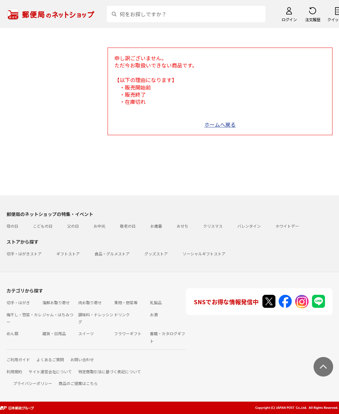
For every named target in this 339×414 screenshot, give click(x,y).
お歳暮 (156, 226)
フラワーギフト (127, 333)
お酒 (154, 314)
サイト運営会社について (50, 371)
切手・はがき (18, 302)
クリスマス (213, 226)
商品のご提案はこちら (78, 383)
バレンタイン (249, 226)
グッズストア (156, 253)
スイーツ (86, 333)
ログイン (289, 19)
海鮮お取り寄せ (56, 302)
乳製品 (156, 302)
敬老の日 (128, 226)
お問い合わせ (82, 359)
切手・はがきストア (24, 253)
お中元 (99, 226)
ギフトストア (68, 253)
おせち (182, 226)
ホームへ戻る (220, 124)
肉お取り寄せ (90, 302)
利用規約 (14, 371)
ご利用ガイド (18, 359)
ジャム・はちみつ (57, 314)
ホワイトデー (287, 226)
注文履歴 (312, 19)
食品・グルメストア (112, 253)
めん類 (12, 333)
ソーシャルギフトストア (204, 253)
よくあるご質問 (50, 359)
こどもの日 (42, 226)
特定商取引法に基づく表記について (109, 371)
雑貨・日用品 (54, 333)
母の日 (12, 226)
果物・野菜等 (126, 302)
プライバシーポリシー (32, 383)
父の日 (73, 226)
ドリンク (122, 314)
